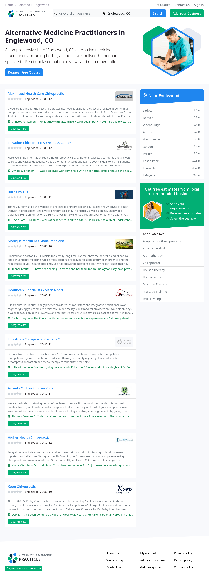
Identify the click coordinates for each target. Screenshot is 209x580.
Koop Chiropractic (22, 486)
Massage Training (155, 292)
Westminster (172, 139)
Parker (172, 154)
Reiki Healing (152, 299)
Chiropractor (151, 263)
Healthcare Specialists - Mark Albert (35, 290)
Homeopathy (152, 277)
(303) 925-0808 (18, 472)
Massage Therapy (155, 284)
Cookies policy (183, 567)
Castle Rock (172, 161)
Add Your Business (187, 13)
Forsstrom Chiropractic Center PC (34, 339)
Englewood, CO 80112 (38, 99)
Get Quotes (162, 5)
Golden (172, 146)
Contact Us (182, 5)
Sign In (199, 5)
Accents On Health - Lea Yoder (31, 388)
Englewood (41, 5)
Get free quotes (151, 567)
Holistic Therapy (154, 270)
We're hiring (114, 560)
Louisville (172, 168)
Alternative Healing (156, 248)
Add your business (153, 560)
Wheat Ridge (172, 125)
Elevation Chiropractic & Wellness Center (39, 142)
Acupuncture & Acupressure (162, 241)
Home (9, 5)
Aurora (172, 132)
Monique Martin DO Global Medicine (36, 241)
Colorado (23, 5)
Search (158, 13)
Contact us (113, 567)
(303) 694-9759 (18, 227)
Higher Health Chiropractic (28, 437)
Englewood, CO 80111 (38, 197)
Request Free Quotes (24, 72)
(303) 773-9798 (18, 423)
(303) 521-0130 (18, 177)
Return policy (183, 560)
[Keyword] (77, 13)
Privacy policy (183, 553)
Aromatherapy (153, 256)
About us (112, 553)
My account (148, 553)
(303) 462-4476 (18, 128)
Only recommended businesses (24, 568)
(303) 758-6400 (18, 521)
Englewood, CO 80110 (38, 246)
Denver (172, 118)
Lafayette (172, 175)
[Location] (125, 13)
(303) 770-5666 (18, 374)
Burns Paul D (18, 192)
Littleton (172, 110)
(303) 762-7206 (18, 276)
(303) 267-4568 (18, 325)
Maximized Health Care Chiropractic (36, 93)
